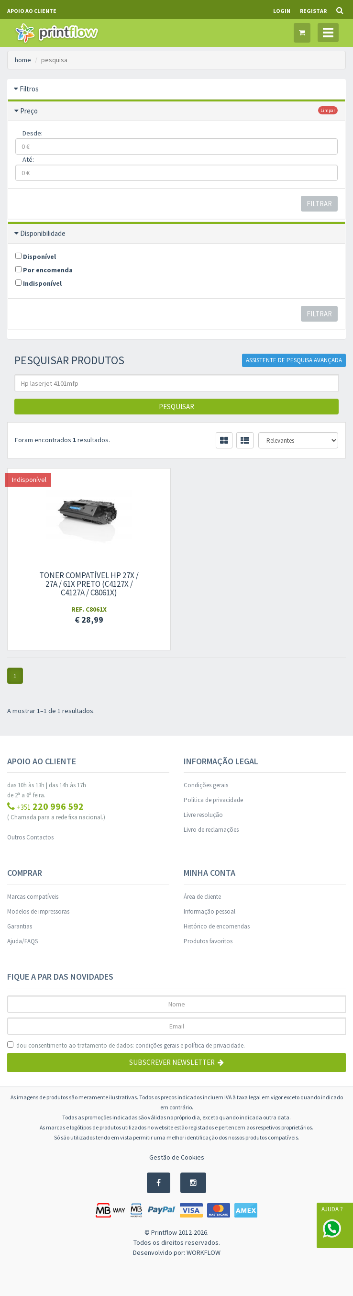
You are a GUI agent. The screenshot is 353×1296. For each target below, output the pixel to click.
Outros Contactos (30, 837)
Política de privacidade (213, 800)
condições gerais (157, 1045)
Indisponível (38, 283)
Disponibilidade (43, 233)
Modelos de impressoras (38, 911)
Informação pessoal (209, 911)
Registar (313, 10)
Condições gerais (206, 785)
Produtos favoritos (208, 941)
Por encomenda (44, 270)
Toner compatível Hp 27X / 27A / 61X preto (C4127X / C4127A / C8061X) (88, 584)
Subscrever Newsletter (176, 1062)
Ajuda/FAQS (22, 941)
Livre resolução (203, 815)
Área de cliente (202, 897)
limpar (327, 110)
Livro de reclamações (211, 830)
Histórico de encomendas (217, 926)
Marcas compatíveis (32, 897)
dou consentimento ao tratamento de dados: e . (126, 1045)
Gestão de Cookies (176, 1157)
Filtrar (319, 203)
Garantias (19, 926)
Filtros (29, 88)
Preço (29, 110)
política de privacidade (214, 1045)
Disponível (35, 256)
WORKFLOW (204, 1252)
